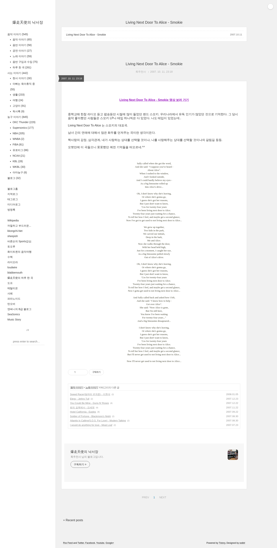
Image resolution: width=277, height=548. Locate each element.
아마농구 (19, 172)
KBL (17, 161)
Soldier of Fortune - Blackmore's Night (90, 416)
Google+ (110, 543)
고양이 (19, 105)
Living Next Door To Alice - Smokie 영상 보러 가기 (154, 99)
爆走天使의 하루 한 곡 (20, 277)
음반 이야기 (22, 45)
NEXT (162, 497)
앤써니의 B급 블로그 (19, 309)
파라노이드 (13, 298)
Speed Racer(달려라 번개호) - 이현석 (90, 394)
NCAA (18, 155)
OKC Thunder (23, 122)
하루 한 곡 (21, 67)
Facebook (90, 543)
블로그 (14, 178)
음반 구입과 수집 (25, 61)
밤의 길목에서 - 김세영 (82, 407)
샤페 (10, 293)
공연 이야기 (22, 50)
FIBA (18, 144)
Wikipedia (13, 220)
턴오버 (11, 303)
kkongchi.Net (14, 230)
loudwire (12, 267)
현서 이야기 (22, 78)
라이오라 (12, 262)
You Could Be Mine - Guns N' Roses (89, 403)
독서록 (18, 111)
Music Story (14, 319)
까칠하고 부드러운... (19, 225)
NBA (18, 133)
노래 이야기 (22, 56)
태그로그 (12, 199)
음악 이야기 (17, 34)
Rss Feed (68, 543)
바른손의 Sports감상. (19, 241)
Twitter (81, 543)
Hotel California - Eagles (83, 411)
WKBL (18, 166)
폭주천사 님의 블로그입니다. (87, 456)
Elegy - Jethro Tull (79, 398)
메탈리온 (12, 288)
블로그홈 (12, 188)
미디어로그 (13, 204)
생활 (18, 94)
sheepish (12, 236)
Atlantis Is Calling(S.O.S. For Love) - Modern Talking (98, 420)
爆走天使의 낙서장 (27, 22)
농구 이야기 (17, 116)
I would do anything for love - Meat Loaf (91, 425)
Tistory (222, 543)
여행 (17, 100)
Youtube (100, 543)
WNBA (18, 138)
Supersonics (23, 127)
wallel (242, 543)
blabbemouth (14, 272)
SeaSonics (13, 314)
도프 (10, 283)
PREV (145, 497)
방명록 (11, 209)
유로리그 (20, 150)
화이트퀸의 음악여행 (19, 251)
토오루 (11, 246)
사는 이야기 (17, 73)
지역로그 (12, 194)
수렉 (10, 256)
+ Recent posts (73, 520)
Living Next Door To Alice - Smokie (86, 34)
